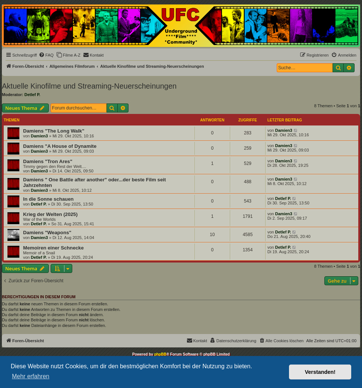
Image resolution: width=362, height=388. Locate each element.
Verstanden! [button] (320, 372)
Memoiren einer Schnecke (53, 248)
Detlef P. (33, 94)
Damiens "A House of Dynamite (59, 146)
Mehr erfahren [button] (31, 376)
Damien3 (39, 136)
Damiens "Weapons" (47, 232)
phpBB (160, 354)
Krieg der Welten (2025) (50, 214)
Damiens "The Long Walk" (53, 131)
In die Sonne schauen (48, 199)
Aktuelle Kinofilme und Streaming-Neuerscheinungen (89, 86)
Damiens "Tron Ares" (47, 161)
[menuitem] (46, 55)
